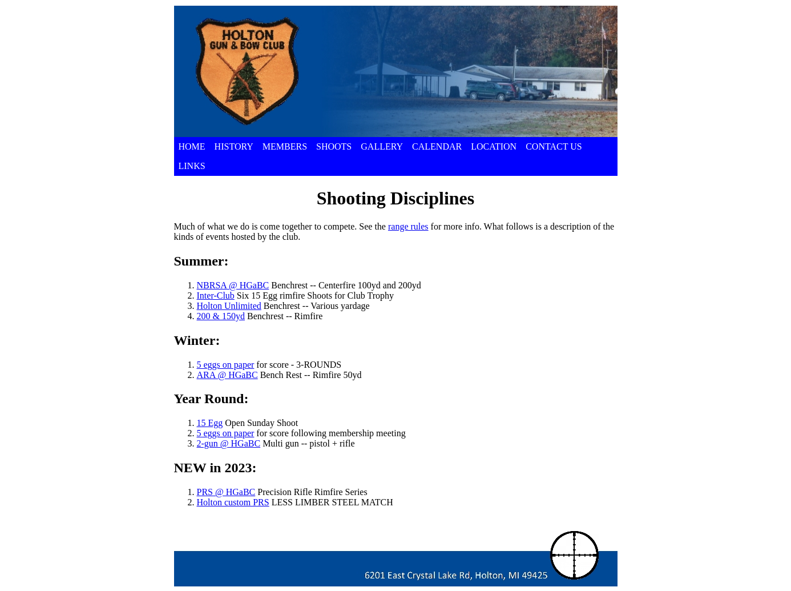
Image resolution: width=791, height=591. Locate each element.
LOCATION (493, 146)
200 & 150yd (221, 316)
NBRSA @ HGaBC (233, 285)
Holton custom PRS (233, 502)
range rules (408, 226)
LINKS (192, 166)
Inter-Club (216, 295)
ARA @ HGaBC (227, 375)
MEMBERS (285, 146)
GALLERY (382, 146)
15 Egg (210, 423)
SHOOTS (334, 146)
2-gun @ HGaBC (229, 443)
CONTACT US (554, 146)
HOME (192, 146)
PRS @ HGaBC (226, 492)
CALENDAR (437, 146)
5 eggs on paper (226, 364)
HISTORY (234, 146)
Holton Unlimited (229, 306)
